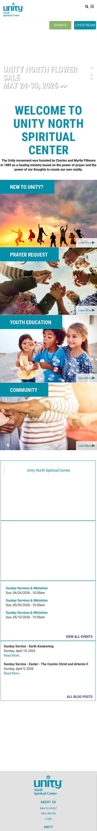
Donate (60, 25)
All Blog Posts (80, 696)
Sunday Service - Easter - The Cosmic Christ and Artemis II (46, 664)
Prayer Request (29, 254)
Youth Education (30, 322)
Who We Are (48, 813)
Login (48, 818)
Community (23, 389)
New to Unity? (26, 186)
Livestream (85, 25)
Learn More (84, 242)
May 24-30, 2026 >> (35, 85)
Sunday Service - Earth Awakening (28, 646)
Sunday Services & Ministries (27, 588)
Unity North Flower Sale (40, 73)
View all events (79, 636)
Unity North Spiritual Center (48, 470)
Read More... (12, 655)
